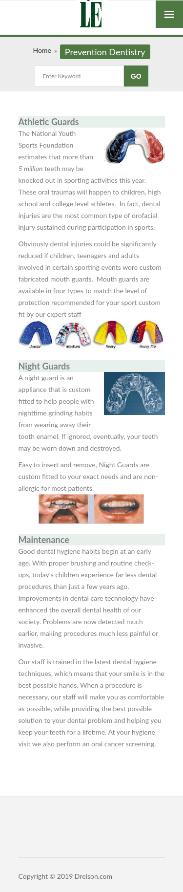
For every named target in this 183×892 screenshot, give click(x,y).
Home (42, 50)
